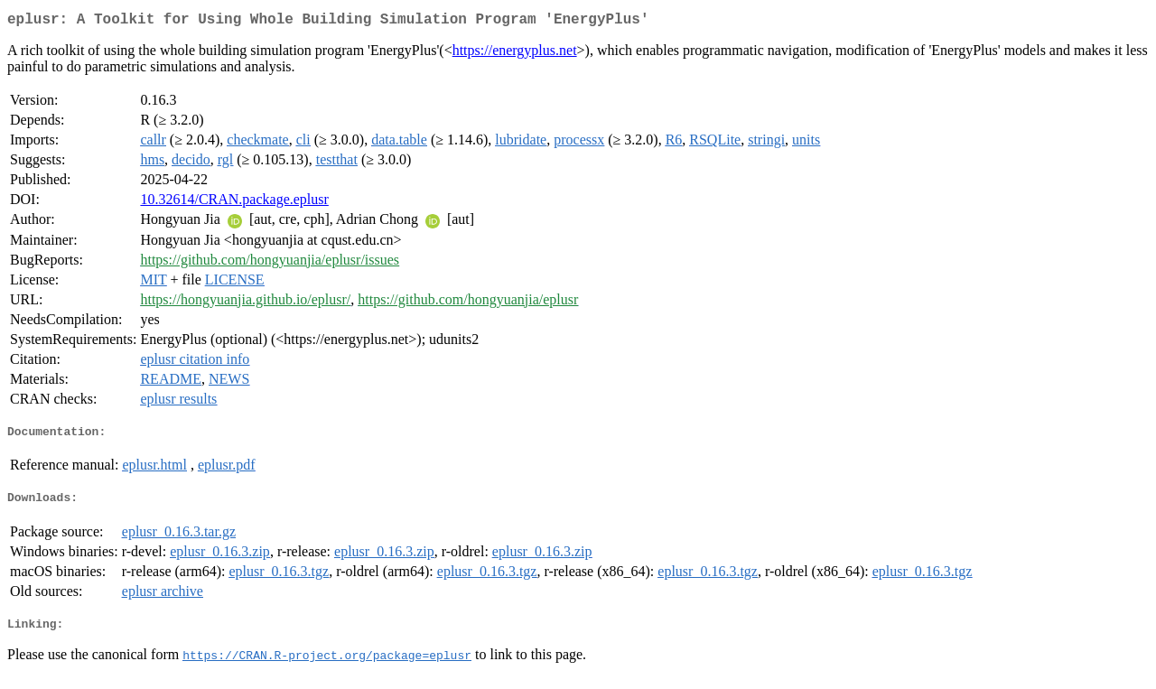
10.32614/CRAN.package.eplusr (234, 202)
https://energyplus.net (514, 53)
